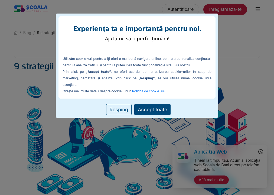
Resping (119, 109)
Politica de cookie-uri (148, 91)
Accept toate (152, 109)
